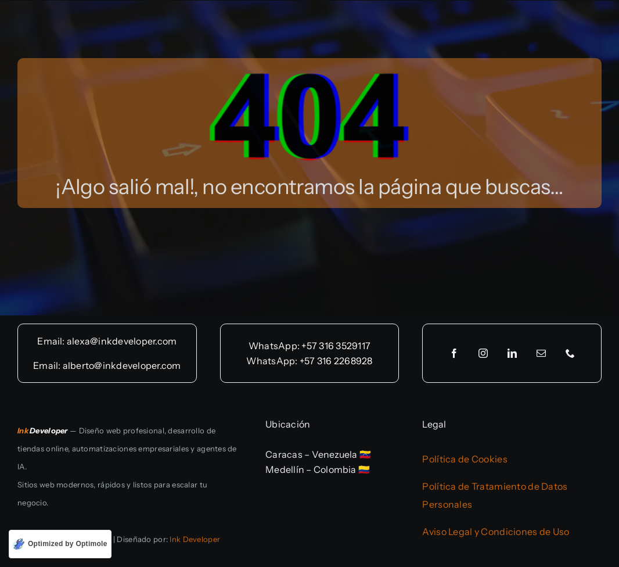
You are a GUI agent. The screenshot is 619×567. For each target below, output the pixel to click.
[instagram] (483, 353)
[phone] (570, 353)
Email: (52, 341)
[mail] (541, 353)
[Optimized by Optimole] (60, 544)
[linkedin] (512, 353)
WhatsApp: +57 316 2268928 (309, 361)
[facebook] (454, 353)
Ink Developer (195, 539)
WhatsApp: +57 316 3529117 (309, 345)
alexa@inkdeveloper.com (122, 341)
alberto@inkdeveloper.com (122, 365)
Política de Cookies (464, 459)
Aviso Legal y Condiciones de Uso (495, 531)
